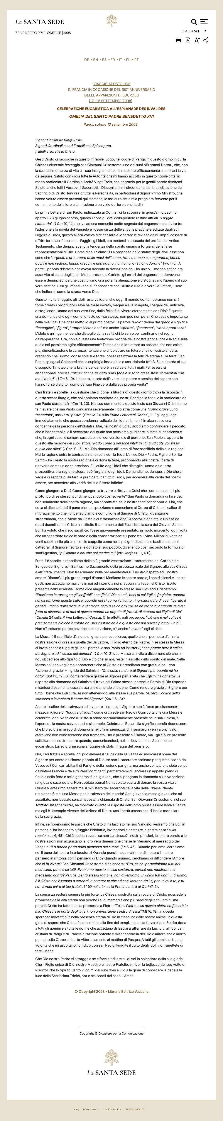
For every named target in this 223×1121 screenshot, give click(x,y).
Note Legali (91, 1109)
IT (120, 59)
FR (113, 59)
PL (128, 59)
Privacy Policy (135, 1109)
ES (104, 59)
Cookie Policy (112, 1109)
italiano (191, 32)
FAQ (76, 1109)
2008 (67, 32)
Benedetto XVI (30, 32)
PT (136, 59)
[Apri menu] (203, 21)
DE (86, 59)
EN (95, 59)
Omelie (54, 32)
